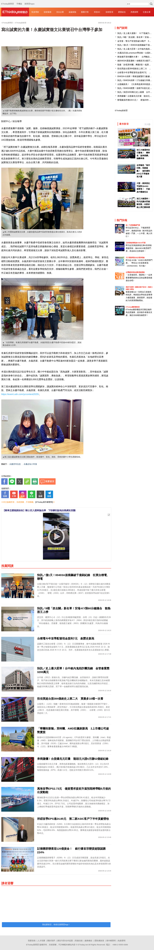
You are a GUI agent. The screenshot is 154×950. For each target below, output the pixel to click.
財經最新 (47, 12)
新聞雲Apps (29, 1)
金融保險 (72, 12)
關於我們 (51, 940)
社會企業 (146, 12)
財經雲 (15, 12)
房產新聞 (134, 12)
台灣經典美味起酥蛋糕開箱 (135, 272)
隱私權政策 (99, 940)
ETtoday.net (83, 945)
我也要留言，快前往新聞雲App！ (56, 924)
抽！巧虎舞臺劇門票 (133, 225)
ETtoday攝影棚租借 (133, 307)
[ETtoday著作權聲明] (44, 502)
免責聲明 (121, 940)
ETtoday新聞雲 (7, 1)
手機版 (19, 1)
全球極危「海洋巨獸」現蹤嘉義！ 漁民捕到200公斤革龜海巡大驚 (143, 171)
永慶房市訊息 (15, 464)
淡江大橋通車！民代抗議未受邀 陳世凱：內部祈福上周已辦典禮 (143, 202)
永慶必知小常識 (30, 464)
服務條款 (88, 940)
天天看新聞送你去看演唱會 (135, 258)
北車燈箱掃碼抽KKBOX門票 (136, 243)
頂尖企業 (60, 12)
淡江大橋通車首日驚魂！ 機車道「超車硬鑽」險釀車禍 (143, 154)
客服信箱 (79, 940)
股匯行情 (85, 12)
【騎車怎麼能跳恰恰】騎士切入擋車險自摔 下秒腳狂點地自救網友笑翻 (39, 510)
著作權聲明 (111, 940)
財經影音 (109, 12)
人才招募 (41, 940)
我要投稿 (31, 940)
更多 (147, 124)
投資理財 (35, 12)
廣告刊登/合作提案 (65, 940)
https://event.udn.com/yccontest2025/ (20, 394)
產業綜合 (122, 12)
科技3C (97, 12)
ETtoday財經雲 (121, 110)
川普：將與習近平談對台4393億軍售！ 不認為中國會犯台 (143, 187)
